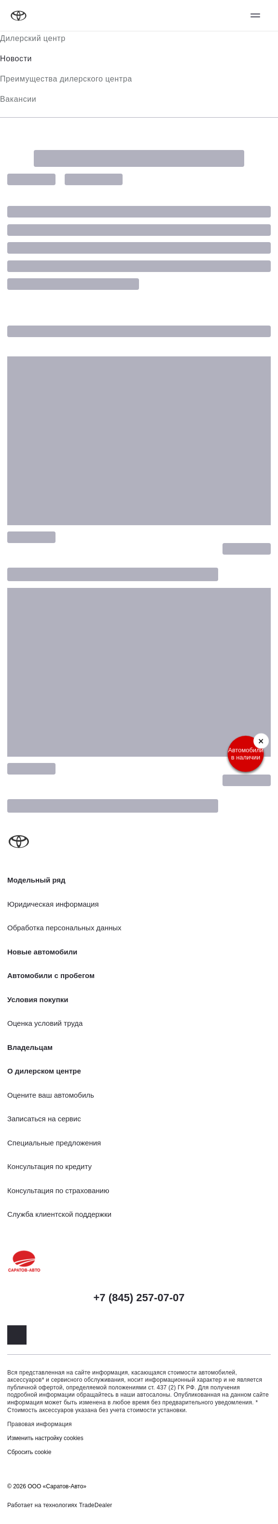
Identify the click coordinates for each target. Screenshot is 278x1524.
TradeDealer (95, 1505)
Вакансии (18, 99)
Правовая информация (39, 1424)
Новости (16, 58)
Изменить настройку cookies (45, 1438)
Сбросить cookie (29, 1452)
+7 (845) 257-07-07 (139, 1298)
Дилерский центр (33, 38)
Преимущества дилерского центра (66, 79)
